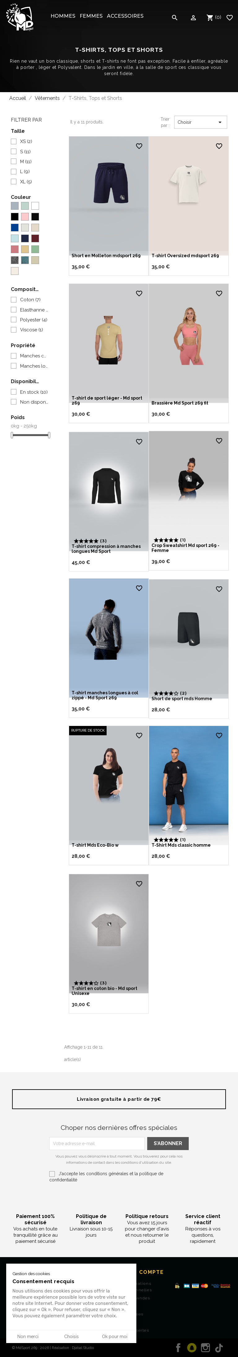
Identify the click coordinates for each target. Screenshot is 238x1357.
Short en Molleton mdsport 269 (108, 253)
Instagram (205, 1347)
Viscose (31, 330)
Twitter (192, 1347)
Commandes (137, 1298)
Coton (30, 299)
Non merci (27, 1336)
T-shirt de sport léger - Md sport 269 (103, 411)
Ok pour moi (114, 1336)
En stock (34, 392)
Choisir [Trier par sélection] (201, 122)
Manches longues (34, 366)
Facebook (178, 1347)
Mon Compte (144, 1272)
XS (26, 141)
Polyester (33, 320)
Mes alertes (136, 1330)
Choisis (71, 1336)
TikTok (219, 1347)
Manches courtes (34, 356)
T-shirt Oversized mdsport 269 (187, 253)
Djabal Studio (83, 1348)
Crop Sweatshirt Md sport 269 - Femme (188, 558)
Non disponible (34, 402)
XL (26, 182)
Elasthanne (34, 310)
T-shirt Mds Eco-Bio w (97, 855)
